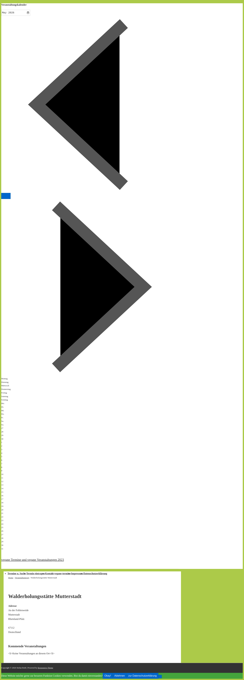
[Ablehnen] (160, 676)
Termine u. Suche (16, 573)
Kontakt (49, 573)
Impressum (77, 573)
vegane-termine (62, 573)
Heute (6, 196)
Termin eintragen (35, 573)
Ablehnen (119, 675)
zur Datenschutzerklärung (142, 675)
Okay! (107, 675)
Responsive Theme (45, 668)
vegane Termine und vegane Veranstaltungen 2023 (32, 559)
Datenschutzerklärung (95, 573)
